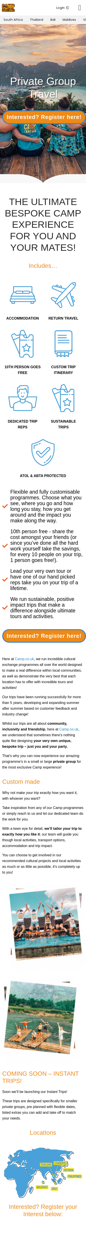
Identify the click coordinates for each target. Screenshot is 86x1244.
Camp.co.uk (24, 659)
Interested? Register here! (44, 117)
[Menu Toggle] (79, 8)
